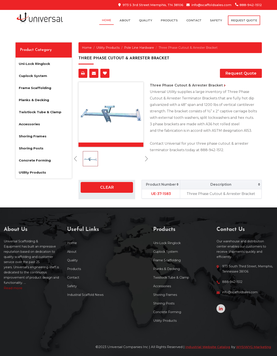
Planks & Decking (34, 100)
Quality (145, 20)
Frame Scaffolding (35, 88)
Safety (216, 20)
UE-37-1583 (161, 194)
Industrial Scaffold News (64, 295)
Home (106, 20)
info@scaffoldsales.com (208, 5)
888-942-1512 (248, 5)
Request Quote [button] (244, 20)
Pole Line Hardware (139, 48)
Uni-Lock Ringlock (34, 64)
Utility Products (32, 172)
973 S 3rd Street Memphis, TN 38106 (150, 5)
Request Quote (240, 73)
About (125, 20)
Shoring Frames (32, 136)
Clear (107, 187)
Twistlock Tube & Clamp (40, 112)
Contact (194, 20)
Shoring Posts (31, 148)
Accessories (29, 124)
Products (169, 20)
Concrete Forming (35, 160)
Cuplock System (33, 76)
